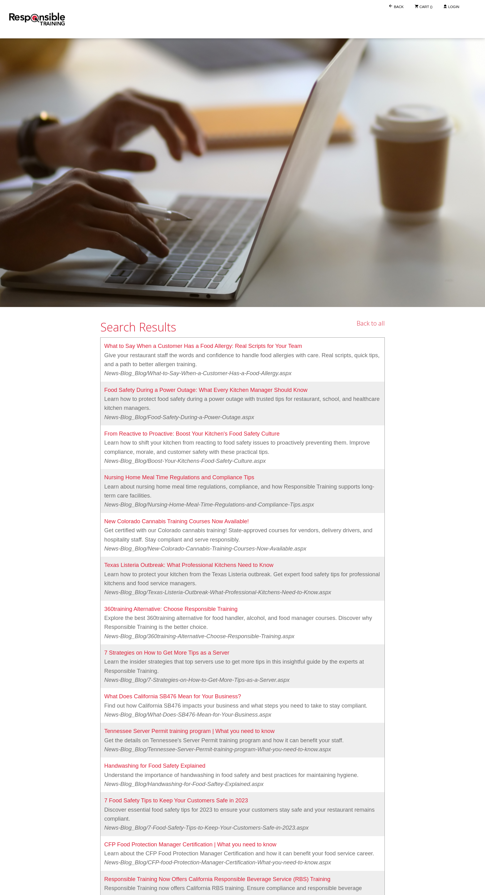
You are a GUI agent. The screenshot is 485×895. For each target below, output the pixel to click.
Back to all (371, 323)
